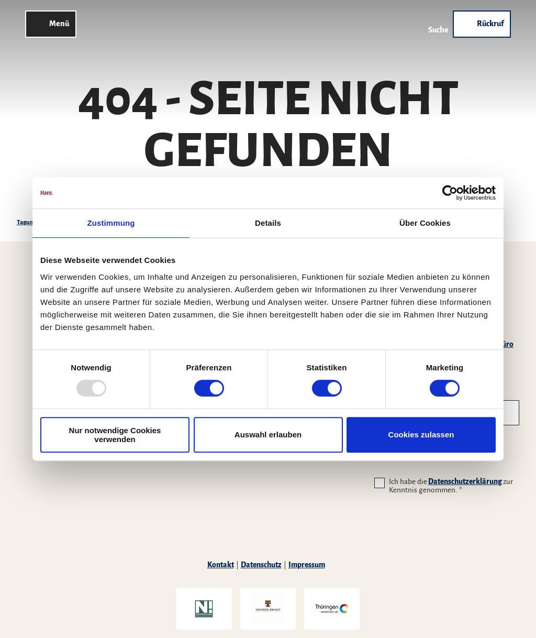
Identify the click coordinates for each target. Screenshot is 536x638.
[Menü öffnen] (50, 24)
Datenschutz (261, 565)
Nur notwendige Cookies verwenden (115, 435)
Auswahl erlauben (268, 434)
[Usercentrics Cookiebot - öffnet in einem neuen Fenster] (450, 193)
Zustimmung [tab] (111, 222)
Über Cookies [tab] (425, 222)
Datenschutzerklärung (465, 482)
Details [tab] (268, 222)
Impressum (306, 565)
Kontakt (220, 565)
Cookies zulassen (421, 434)
